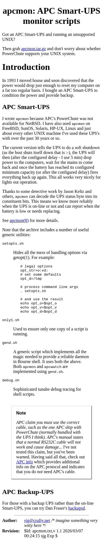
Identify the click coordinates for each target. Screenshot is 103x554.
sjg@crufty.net (37, 533)
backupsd (76, 521)
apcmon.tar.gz (33, 48)
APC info (24, 475)
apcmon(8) (19, 220)
